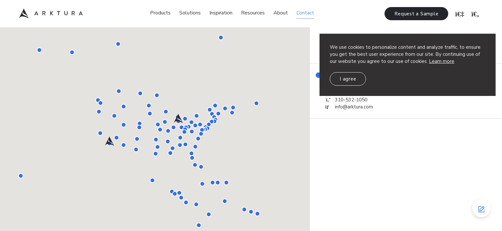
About (280, 12)
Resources (253, 12)
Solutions (190, 12)
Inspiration (220, 12)
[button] (109, 141)
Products (160, 12)
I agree (348, 79)
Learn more (441, 61)
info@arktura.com (349, 107)
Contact (305, 12)
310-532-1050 (346, 100)
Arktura (51, 13)
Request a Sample (416, 14)
